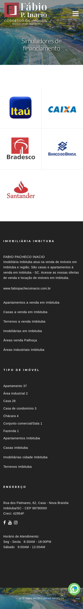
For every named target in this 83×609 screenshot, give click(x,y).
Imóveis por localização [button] (21, 579)
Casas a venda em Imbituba (25, 312)
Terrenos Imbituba (17, 466)
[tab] (41, 579)
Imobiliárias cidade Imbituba (25, 457)
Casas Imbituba (15, 447)
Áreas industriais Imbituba (23, 349)
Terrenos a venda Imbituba (24, 321)
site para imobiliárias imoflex (41, 598)
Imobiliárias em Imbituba (22, 331)
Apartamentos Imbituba (21, 438)
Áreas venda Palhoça (20, 340)
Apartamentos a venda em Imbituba (31, 302)
